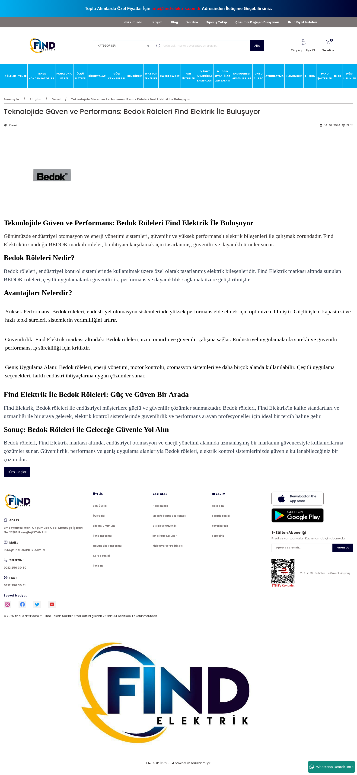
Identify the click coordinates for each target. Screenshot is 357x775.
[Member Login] (303, 42)
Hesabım (218, 506)
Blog (174, 22)
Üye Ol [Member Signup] (310, 50)
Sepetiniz (218, 536)
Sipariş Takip (216, 22)
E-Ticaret (167, 763)
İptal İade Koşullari (165, 536)
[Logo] (45, 45)
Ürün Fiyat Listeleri (302, 22)
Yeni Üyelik (100, 506)
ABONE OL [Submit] (343, 547)
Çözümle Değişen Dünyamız (257, 22)
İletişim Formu (102, 536)
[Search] (208, 45)
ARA (257, 46)
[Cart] (328, 45)
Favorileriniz (220, 526)
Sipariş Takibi (221, 516)
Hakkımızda (133, 22)
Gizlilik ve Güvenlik (164, 526)
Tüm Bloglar (16, 472)
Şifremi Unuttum (104, 526)
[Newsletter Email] (312, 548)
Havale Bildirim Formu (107, 546)
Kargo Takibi (101, 556)
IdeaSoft (152, 763)
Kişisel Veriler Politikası (167, 546)
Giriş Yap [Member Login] (297, 50)
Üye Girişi (99, 516)
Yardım (192, 22)
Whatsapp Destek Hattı (331, 766)
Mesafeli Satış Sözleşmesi (169, 516)
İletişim (157, 22)
